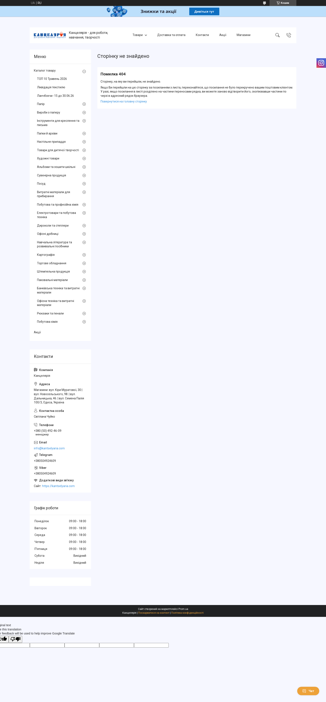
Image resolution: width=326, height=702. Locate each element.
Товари (138, 35)
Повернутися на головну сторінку (124, 101)
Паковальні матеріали (52, 280)
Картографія (46, 254)
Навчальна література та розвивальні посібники (54, 244)
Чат (308, 691)
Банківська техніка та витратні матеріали (58, 290)
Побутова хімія (47, 321)
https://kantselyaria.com (58, 486)
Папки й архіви (47, 133)
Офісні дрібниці (47, 233)
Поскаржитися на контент (153, 612)
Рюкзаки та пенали (50, 313)
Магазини (243, 35)
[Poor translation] (15, 639)
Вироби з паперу (48, 112)
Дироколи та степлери (53, 225)
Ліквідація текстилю (51, 87)
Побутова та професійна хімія (57, 204)
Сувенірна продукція (51, 175)
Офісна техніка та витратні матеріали (55, 303)
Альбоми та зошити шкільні (56, 167)
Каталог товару (45, 70)
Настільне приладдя (51, 141)
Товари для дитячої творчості (58, 150)
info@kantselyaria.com (49, 448)
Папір (41, 104)
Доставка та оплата (171, 35)
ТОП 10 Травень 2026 (52, 78)
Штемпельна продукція (53, 271)
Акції (222, 35)
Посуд (41, 183)
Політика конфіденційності (187, 612)
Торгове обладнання (51, 263)
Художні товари (48, 158)
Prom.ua (183, 609)
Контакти (202, 35)
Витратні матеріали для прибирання (53, 194)
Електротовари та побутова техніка (56, 215)
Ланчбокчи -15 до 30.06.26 (55, 95)
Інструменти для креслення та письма (58, 123)
